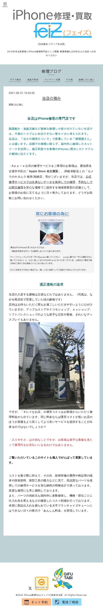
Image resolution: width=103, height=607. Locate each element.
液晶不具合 (33, 79)
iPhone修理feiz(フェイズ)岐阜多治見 (43, 595)
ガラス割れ (15, 79)
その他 (69, 79)
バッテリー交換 (52, 79)
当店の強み (51, 98)
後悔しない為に (87, 79)
